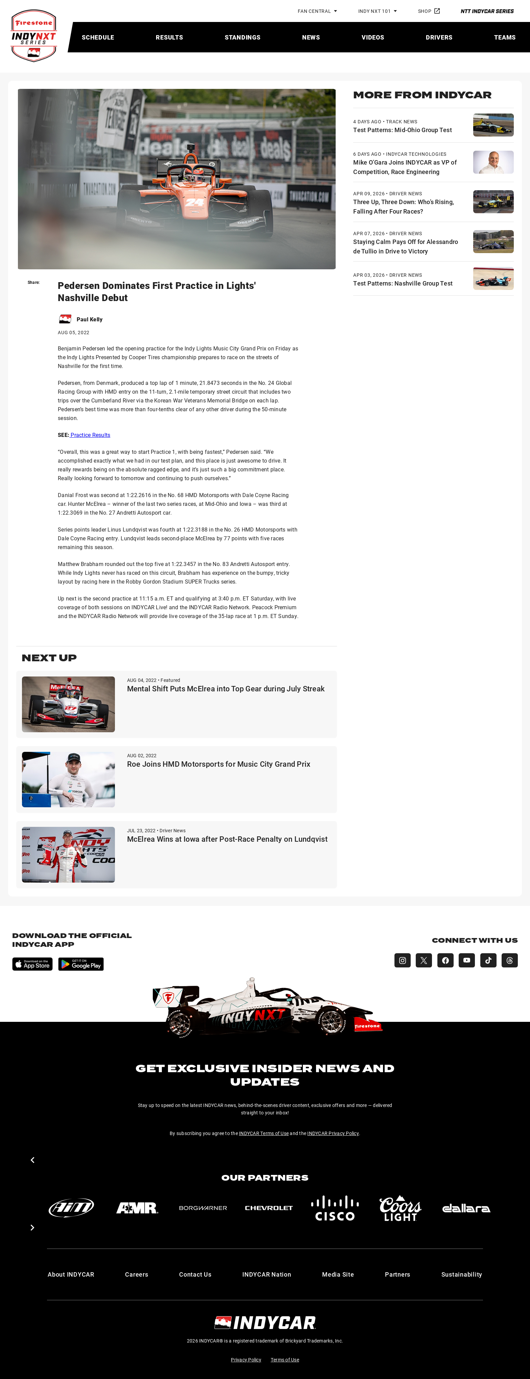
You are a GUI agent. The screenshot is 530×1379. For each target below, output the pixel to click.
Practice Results (89, 434)
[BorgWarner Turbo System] (204, 1208)
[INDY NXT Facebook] (445, 960)
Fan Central (314, 11)
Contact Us (195, 1274)
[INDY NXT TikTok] (488, 960)
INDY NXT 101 (374, 11)
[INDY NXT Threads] (510, 960)
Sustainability (462, 1274)
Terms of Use (285, 1359)
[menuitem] (98, 37)
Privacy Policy (246, 1359)
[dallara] (469, 1208)
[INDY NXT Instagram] (401, 960)
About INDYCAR (71, 1274)
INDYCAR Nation (266, 1274)
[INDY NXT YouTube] (466, 960)
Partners (397, 1274)
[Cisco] (337, 1208)
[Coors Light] (403, 1208)
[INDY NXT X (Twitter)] (423, 960)
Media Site (338, 1274)
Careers (136, 1274)
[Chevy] (270, 1208)
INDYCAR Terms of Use (264, 1133)
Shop (429, 11)
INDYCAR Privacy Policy (333, 1133)
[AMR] (138, 1208)
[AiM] (72, 1208)
